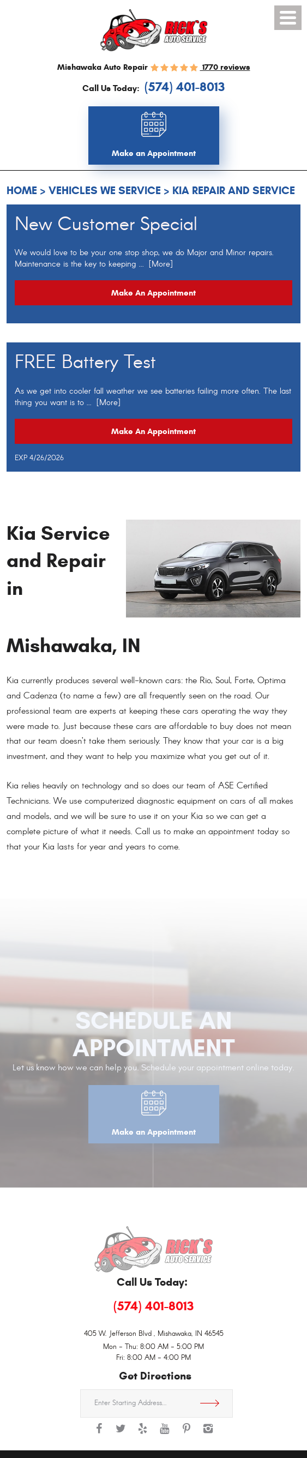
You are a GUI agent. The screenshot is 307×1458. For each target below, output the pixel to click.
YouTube (165, 1434)
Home (22, 190)
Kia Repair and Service (233, 190)
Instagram (208, 1434)
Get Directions (213, 1403)
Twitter (121, 1434)
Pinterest (186, 1434)
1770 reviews (225, 67)
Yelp (143, 1434)
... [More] (154, 264)
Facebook (99, 1434)
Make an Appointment (153, 293)
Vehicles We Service (105, 190)
